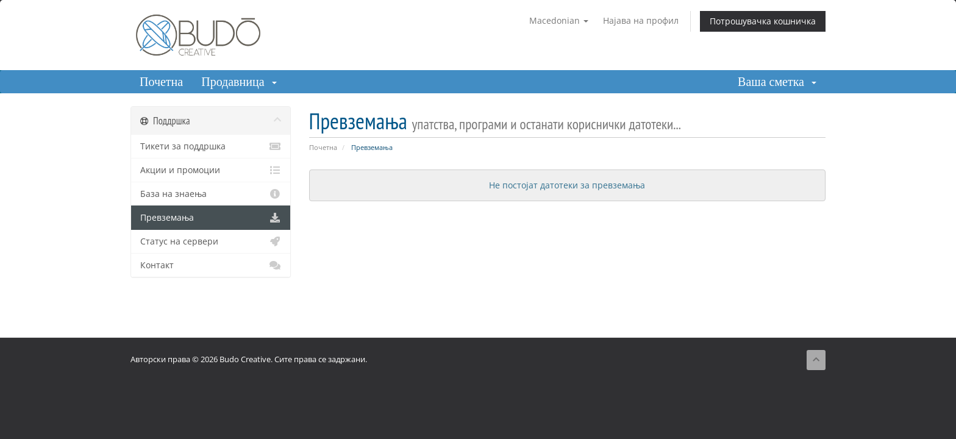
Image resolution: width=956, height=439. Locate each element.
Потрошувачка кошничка (763, 21)
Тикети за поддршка (210, 146)
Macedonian (558, 20)
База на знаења (210, 194)
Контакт (210, 265)
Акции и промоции (210, 170)
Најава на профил (641, 20)
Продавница (238, 81)
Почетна (161, 81)
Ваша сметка (777, 81)
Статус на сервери (210, 241)
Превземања (210, 217)
